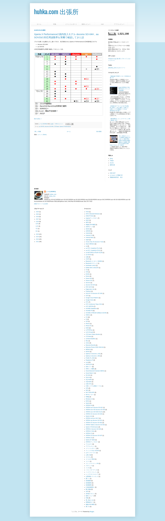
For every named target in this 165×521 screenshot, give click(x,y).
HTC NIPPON (90, 306)
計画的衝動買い (90, 487)
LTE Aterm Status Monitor (93, 334)
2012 (37, 241)
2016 (37, 221)
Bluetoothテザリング (91, 263)
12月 (37, 223)
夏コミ (88, 478)
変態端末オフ (89, 502)
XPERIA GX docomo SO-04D (94, 414)
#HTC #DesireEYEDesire (93, 214)
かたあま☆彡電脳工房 (116, 175)
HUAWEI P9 (89, 310)
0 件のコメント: (59, 123)
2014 (37, 236)
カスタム (88, 457)
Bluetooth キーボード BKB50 (94, 261)
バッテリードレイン (91, 472)
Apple (87, 239)
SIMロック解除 (90, 369)
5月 (37, 231)
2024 (37, 211)
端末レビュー (86, 24)
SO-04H (88, 375)
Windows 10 (89, 399)
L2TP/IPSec (89, 330)
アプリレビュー (119, 24)
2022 (37, 214)
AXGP (87, 259)
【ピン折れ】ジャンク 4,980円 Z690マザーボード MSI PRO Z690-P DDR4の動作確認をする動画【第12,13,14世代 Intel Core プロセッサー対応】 (120, 140)
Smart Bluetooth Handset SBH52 (95, 371)
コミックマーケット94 (92, 463)
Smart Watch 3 (90, 373)
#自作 (87, 220)
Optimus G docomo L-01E (93, 353)
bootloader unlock (91, 265)
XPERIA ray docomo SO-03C (94, 420)
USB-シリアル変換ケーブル (93, 386)
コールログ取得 (90, 459)
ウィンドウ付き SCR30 (92, 450)
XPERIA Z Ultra (90, 431)
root (103, 24)
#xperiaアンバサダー (91, 218)
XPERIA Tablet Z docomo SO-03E (95, 424)
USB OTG (88, 384)
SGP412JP (89, 364)
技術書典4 (89, 483)
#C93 (87, 211)
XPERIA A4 (89, 405)
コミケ (88, 461)
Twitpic (112, 160)
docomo (88, 282)
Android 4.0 (89, 235)
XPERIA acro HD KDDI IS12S (94, 412)
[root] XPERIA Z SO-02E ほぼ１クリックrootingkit (124, 89)
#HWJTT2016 (90, 216)
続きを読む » (37, 118)
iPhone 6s (88, 325)
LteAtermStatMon (91, 338)
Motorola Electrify (91, 345)
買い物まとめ (89, 500)
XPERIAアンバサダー (92, 442)
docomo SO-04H (49, 126)
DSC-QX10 (89, 287)
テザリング (89, 465)
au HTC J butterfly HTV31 (93, 250)
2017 (37, 219)
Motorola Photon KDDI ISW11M (95, 347)
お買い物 (88, 455)
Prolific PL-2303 (90, 358)
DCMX (87, 274)
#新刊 (87, 222)
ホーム (39, 24)
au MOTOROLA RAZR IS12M (94, 252)
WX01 (87, 401)
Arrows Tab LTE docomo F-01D (94, 242)
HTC (87, 302)
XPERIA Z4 (89, 437)
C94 (87, 272)
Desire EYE (89, 280)
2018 (37, 216)
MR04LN (88, 349)
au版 (87, 257)
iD (86, 319)
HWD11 (88, 315)
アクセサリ (89, 444)
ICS (87, 317)
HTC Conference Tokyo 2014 (94, 304)
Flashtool (88, 291)
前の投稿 (98, 131)
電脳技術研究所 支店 (116, 177)
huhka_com (53, 194)
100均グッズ (89, 226)
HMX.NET (113, 173)
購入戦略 (88, 489)
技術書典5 (89, 485)
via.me (112, 163)
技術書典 (88, 480)
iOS (87, 321)
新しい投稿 (38, 131)
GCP (87, 295)
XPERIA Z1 (89, 433)
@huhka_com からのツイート (116, 68)
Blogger (92, 511)
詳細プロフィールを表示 (41, 204)
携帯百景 (112, 165)
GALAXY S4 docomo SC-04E (94, 293)
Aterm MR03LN (90, 244)
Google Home (90, 300)
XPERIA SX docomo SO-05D (94, 422)
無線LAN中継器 (90, 504)
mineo (87, 343)
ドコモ (88, 468)
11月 (37, 226)
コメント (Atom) (42, 134)
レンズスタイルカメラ (92, 474)
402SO (88, 229)
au (86, 246)
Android (88, 233)
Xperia (87, 403)
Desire (87, 276)
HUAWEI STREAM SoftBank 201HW (96, 313)
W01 (87, 390)
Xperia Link (89, 416)
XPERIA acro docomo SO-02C (94, 407)
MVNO (88, 351)
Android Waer (89, 237)
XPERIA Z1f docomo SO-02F (94, 435)
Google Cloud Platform (92, 297)
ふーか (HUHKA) (51, 191)
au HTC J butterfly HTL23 (93, 248)
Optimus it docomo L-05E (93, 356)
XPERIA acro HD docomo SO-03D (95, 409)
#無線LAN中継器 (90, 224)
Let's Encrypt (89, 332)
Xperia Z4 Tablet (90, 440)
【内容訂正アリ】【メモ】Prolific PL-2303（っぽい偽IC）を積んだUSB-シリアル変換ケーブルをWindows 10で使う (119, 108)
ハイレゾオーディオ (91, 470)
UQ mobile (89, 379)
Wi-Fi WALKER (90, 392)
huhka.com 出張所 (56, 11)
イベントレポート (71, 24)
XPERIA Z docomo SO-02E (93, 429)
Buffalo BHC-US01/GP (92, 267)
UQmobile (88, 381)
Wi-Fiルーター (90, 394)
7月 (37, 228)
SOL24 (88, 377)
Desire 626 (89, 278)
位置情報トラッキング (92, 476)
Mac (87, 341)
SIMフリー (89, 366)
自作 (87, 491)
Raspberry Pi (89, 360)
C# (86, 270)
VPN (87, 388)
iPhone (88, 323)
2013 (37, 239)
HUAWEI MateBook (91, 308)
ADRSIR (88, 231)
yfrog (111, 158)
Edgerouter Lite (90, 289)
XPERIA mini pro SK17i (92, 418)
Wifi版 (87, 397)
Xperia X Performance (65, 126)
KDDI (87, 328)
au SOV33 (41, 126)
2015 (37, 234)
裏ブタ (88, 506)
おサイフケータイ (91, 452)
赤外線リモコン (90, 493)
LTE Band (56, 126)
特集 (55, 24)
